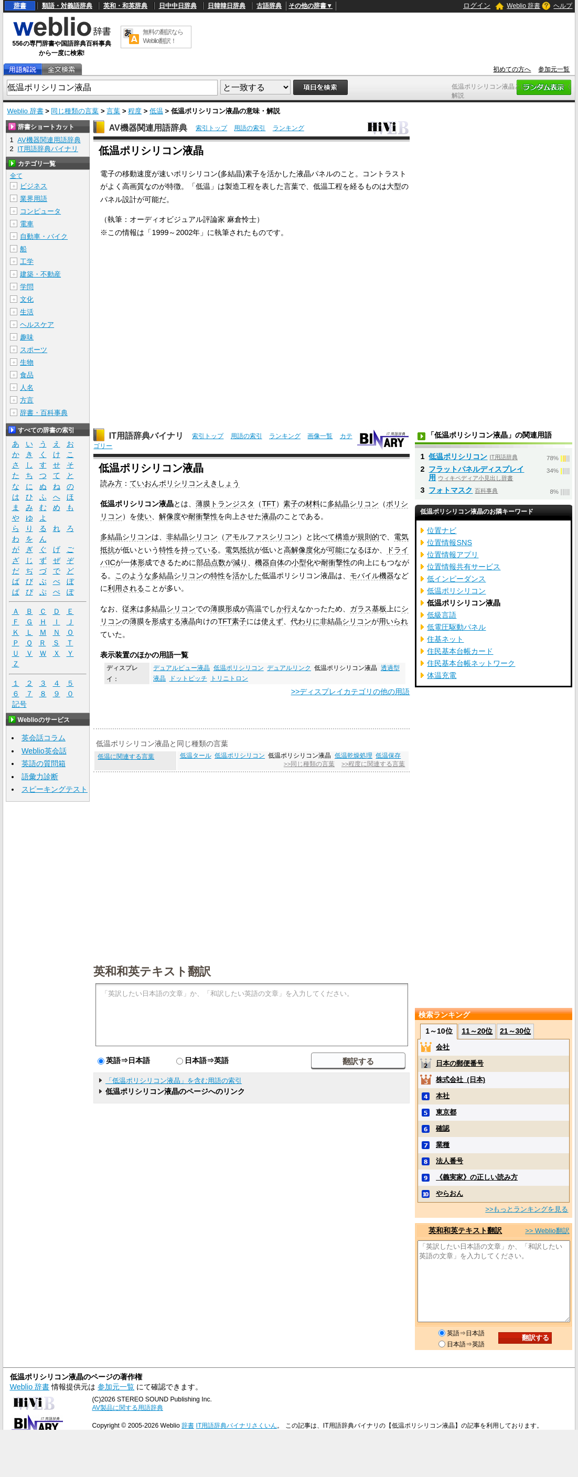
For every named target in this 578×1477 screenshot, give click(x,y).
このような (133, 575)
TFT (268, 504)
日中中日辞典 (178, 5)
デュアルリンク (289, 668)
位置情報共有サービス (463, 566)
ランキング (288, 128)
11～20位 (477, 1031)
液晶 (269, 516)
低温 (156, 111)
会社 (442, 1047)
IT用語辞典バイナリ (146, 435)
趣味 (27, 337)
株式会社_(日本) (460, 1079)
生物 (27, 362)
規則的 (368, 537)
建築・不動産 (40, 274)
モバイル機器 (372, 575)
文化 (27, 299)
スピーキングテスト (55, 789)
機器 (262, 562)
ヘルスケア (37, 324)
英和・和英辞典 (125, 5)
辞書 (20, 5)
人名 (27, 387)
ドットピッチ (188, 678)
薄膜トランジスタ (225, 504)
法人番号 (449, 1161)
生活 (27, 312)
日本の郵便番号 (460, 1063)
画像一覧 (320, 436)
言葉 (113, 111)
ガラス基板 (368, 608)
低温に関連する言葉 (126, 756)
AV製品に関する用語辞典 (127, 1407)
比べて (324, 537)
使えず (272, 621)
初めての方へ (512, 69)
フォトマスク (451, 490)
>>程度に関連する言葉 (373, 764)
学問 (27, 287)
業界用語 (33, 199)
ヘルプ (562, 5)
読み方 (111, 483)
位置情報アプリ (452, 554)
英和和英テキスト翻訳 (152, 971)
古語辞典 (269, 5)
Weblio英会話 (44, 751)
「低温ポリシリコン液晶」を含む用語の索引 (173, 1081)
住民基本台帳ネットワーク (471, 663)
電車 (27, 224)
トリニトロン (229, 678)
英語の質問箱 (44, 763)
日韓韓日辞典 (226, 5)
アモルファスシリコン (261, 537)
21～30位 (515, 1031)
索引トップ (211, 128)
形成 (232, 608)
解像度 (170, 516)
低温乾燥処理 (353, 755)
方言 (27, 400)
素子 (290, 504)
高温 (254, 608)
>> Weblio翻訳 (547, 1231)
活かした (247, 575)
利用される (126, 588)
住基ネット (445, 639)
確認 (442, 1128)
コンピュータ (40, 211)
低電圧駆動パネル (456, 627)
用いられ (393, 621)
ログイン (476, 5)
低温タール (195, 755)
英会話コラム (44, 738)
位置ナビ (441, 530)
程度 (135, 111)
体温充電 (441, 675)
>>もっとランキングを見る (526, 1209)
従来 (129, 608)
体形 (137, 562)
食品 (27, 375)
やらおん (449, 1193)
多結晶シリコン (353, 504)
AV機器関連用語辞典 (148, 127)
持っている (199, 550)
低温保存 (388, 755)
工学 (27, 261)
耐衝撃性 (203, 516)
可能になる (346, 550)
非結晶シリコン (192, 537)
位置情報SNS (449, 542)
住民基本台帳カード (460, 651)
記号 (19, 704)
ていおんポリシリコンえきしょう (185, 483)
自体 (277, 562)
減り (240, 562)
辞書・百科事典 (44, 413)
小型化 (303, 562)
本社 (442, 1096)
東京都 (446, 1112)
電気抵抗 (239, 550)
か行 (283, 608)
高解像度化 (302, 550)
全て (16, 176)
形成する (166, 621)
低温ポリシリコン (238, 668)
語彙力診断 (40, 776)
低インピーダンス (456, 579)
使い (144, 516)
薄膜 (217, 608)
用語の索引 (249, 128)
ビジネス (33, 186)
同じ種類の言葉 (75, 111)
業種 (442, 1145)
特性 (166, 550)
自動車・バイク (44, 236)
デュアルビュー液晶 (181, 668)
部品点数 (211, 562)
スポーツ (33, 350)
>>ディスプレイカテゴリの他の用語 (350, 691)
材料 (312, 504)
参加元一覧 (554, 69)
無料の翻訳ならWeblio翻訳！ (163, 36)
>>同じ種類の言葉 (309, 764)
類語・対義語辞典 (67, 5)
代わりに (305, 621)
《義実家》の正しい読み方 (477, 1177)
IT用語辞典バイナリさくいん (236, 1425)
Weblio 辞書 (523, 5)
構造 (342, 537)
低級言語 (441, 615)
